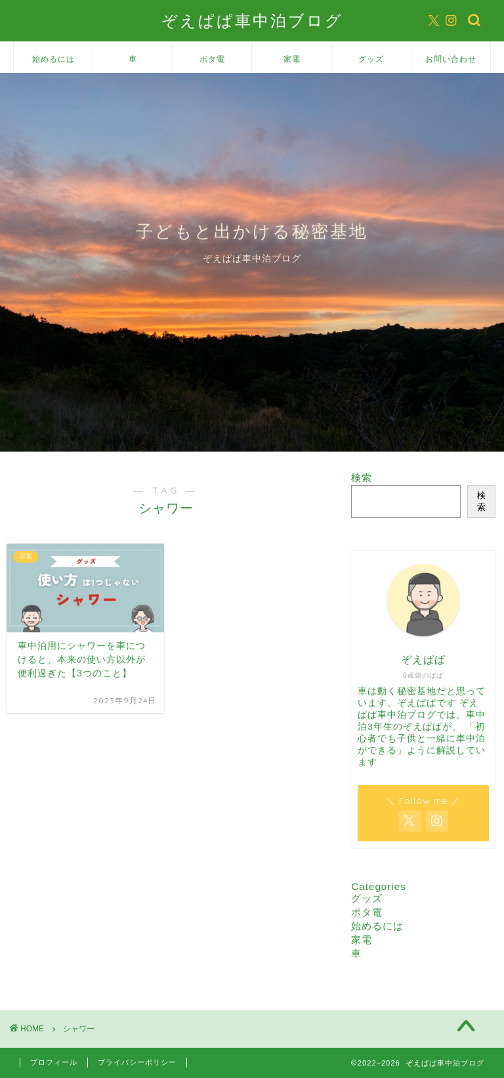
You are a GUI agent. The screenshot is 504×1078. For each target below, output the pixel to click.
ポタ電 (212, 59)
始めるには (53, 59)
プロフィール (53, 1062)
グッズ (371, 59)
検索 (361, 477)
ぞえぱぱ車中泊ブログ (252, 20)
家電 (292, 59)
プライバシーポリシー (137, 1062)
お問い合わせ (450, 59)
